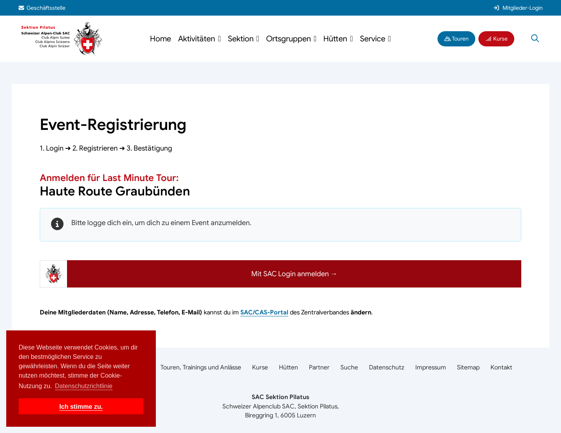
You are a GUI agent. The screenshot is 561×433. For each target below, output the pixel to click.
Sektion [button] (242, 39)
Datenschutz (386, 367)
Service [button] (373, 39)
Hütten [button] (336, 39)
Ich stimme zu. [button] (81, 406)
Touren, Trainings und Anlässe (201, 367)
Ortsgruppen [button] (289, 39)
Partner (319, 367)
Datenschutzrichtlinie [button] (84, 386)
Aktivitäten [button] (197, 39)
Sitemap (468, 367)
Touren (456, 38)
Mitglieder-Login (518, 8)
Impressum (430, 367)
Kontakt (501, 367)
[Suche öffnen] (535, 39)
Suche (349, 367)
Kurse (496, 38)
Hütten (288, 367)
